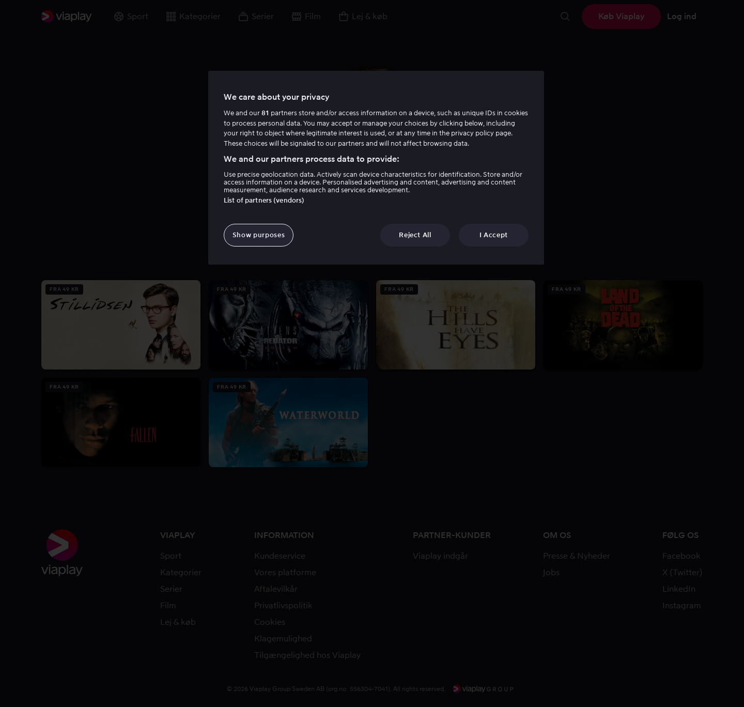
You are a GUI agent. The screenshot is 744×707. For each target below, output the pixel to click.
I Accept (493, 235)
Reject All (415, 235)
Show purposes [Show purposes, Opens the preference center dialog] (259, 235)
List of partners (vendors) (264, 200)
